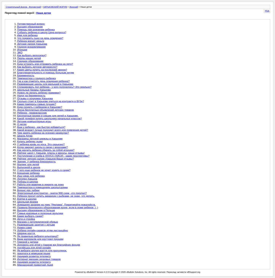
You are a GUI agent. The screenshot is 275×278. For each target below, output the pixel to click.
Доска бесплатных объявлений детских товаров (45, 109)
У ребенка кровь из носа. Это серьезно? (41, 144)
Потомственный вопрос (31, 23)
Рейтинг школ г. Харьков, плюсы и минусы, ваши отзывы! (51, 153)
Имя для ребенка (27, 35)
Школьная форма (27, 201)
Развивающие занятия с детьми (36, 224)
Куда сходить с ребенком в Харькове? (39, 107)
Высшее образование (30, 26)
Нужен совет (24, 227)
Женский (73, 7)
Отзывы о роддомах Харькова (35, 98)
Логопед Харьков (27, 178)
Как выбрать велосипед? (31, 55)
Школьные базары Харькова (34, 89)
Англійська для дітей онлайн (34, 247)
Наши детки (43, 12)
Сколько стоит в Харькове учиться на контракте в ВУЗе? (50, 101)
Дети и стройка (26, 219)
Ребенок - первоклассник (32, 112)
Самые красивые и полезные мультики (40, 213)
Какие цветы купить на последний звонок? (42, 69)
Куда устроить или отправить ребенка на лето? (45, 64)
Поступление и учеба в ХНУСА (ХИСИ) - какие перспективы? (53, 155)
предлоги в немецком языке (33, 253)
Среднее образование (30, 61)
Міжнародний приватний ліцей (35, 264)
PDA (267, 11)
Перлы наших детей (29, 58)
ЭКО (20, 52)
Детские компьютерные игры (34, 121)
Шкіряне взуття (26, 233)
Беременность (25, 75)
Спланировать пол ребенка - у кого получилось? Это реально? (54, 87)
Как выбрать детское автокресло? (37, 66)
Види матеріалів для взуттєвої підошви (40, 239)
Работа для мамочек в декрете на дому (40, 184)
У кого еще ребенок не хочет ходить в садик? (43, 170)
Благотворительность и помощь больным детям (45, 72)
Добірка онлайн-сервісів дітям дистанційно (42, 230)
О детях (22, 124)
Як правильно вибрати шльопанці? (37, 236)
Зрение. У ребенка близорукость (36, 161)
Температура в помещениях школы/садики (42, 187)
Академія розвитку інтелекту (34, 256)
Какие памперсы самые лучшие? (36, 104)
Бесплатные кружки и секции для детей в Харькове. (47, 115)
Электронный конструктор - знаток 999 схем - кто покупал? (52, 193)
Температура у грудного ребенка (36, 78)
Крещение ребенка (28, 173)
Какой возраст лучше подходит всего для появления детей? (52, 130)
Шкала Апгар (24, 135)
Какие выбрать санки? (30, 216)
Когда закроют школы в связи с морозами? (42, 147)
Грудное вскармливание (31, 46)
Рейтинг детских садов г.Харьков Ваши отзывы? (45, 158)
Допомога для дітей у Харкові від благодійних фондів (48, 244)
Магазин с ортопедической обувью (37, 221)
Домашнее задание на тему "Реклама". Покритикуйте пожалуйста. (56, 204)
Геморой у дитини (27, 241)
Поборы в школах (27, 181)
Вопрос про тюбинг (28, 190)
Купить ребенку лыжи (30, 141)
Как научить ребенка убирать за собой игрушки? (45, 150)
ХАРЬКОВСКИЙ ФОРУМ (55, 7)
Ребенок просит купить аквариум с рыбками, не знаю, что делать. (56, 196)
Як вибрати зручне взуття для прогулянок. (42, 250)
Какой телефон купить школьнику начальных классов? (49, 118)
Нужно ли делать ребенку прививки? (39, 92)
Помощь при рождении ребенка (36, 29)
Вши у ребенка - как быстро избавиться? (41, 127)
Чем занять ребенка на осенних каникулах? (43, 132)
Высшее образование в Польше (36, 210)
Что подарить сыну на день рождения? (40, 38)
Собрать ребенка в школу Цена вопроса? (41, 32)
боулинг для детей (28, 164)
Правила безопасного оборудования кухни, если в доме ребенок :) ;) (57, 207)
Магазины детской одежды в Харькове (40, 138)
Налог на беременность (31, 95)
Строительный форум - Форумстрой (23, 7)
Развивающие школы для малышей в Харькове (45, 84)
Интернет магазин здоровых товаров (39, 259)
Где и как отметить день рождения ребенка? (43, 81)
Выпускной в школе (28, 167)
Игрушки (22, 49)
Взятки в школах (27, 198)
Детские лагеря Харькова (32, 43)
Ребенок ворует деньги (30, 41)
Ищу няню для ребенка (31, 175)
